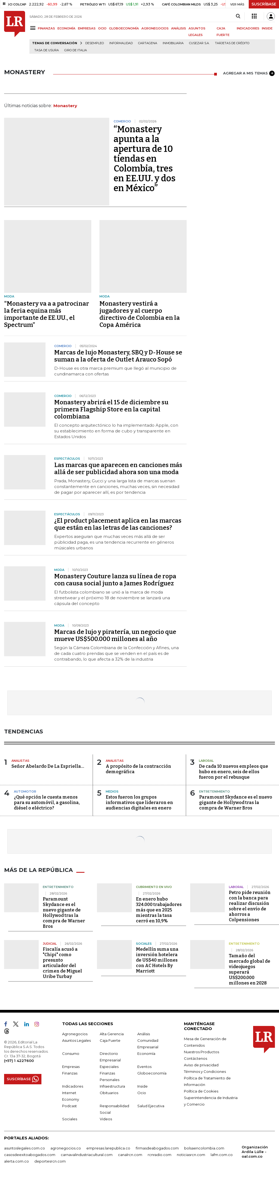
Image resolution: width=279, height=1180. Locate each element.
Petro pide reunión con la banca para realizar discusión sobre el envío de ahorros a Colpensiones (250, 906)
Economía (146, 1053)
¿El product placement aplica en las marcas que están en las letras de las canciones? (117, 524)
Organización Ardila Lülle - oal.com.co (255, 1151)
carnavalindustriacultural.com (87, 1154)
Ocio (141, 1093)
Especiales (109, 1066)
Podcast (69, 1106)
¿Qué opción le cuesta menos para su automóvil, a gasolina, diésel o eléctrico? (47, 802)
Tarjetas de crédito (232, 43)
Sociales (69, 1119)
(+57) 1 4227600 (19, 1060)
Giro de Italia (75, 50)
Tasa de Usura (46, 50)
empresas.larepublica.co (108, 1148)
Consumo (70, 1053)
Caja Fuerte (110, 1040)
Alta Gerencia (112, 1034)
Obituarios (109, 1093)
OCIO (102, 28)
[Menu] (33, 28)
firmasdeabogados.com (157, 1148)
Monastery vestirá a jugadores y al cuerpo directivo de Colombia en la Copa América (139, 314)
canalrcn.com (130, 1154)
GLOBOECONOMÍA (124, 28)
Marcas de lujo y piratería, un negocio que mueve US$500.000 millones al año (115, 635)
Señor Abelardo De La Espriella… (47, 766)
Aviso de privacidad (201, 1065)
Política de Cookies (201, 1091)
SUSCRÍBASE (263, 4)
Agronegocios (74, 1034)
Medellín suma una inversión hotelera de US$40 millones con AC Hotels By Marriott (157, 960)
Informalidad (121, 43)
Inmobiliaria (173, 43)
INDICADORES (248, 28)
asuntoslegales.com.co (24, 1148)
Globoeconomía (151, 1073)
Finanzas (69, 1073)
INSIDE (267, 28)
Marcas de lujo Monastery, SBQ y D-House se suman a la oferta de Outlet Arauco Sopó (118, 356)
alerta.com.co (16, 1161)
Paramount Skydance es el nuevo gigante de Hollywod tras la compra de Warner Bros (235, 802)
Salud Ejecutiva (150, 1106)
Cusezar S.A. (199, 43)
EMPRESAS (87, 28)
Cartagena (147, 43)
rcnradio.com (159, 1154)
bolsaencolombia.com (204, 1148)
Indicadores (72, 1086)
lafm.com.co (222, 1154)
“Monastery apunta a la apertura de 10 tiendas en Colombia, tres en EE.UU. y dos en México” (144, 158)
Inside (142, 1086)
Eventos (144, 1066)
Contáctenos (195, 1058)
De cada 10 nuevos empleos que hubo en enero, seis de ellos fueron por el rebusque (233, 772)
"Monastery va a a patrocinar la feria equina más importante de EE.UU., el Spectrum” (46, 314)
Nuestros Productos (201, 1052)
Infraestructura (112, 1086)
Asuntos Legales (76, 1040)
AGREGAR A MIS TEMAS (249, 73)
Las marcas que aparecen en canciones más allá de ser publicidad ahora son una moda (118, 468)
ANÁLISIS (178, 28)
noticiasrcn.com (191, 1154)
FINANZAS (46, 28)
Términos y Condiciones (205, 1071)
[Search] (238, 16)
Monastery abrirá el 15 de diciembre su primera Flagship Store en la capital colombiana (111, 409)
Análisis (143, 1034)
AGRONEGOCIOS (155, 28)
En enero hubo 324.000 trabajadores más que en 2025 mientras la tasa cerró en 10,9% (159, 909)
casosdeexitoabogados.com (29, 1154)
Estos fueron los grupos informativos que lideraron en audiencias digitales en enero (139, 802)
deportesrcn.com (50, 1161)
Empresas (71, 1066)
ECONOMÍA (66, 28)
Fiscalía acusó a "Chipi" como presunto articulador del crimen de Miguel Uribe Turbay (62, 963)
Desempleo (94, 43)
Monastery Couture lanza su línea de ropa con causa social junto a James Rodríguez (115, 580)
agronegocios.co (65, 1148)
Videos (106, 1119)
